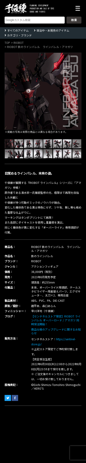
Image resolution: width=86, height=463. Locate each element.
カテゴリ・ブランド (19, 35)
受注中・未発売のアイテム (52, 30)
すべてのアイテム (18, 30)
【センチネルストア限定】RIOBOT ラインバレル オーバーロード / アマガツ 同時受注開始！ (55, 320)
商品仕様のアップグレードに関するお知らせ (56, 331)
